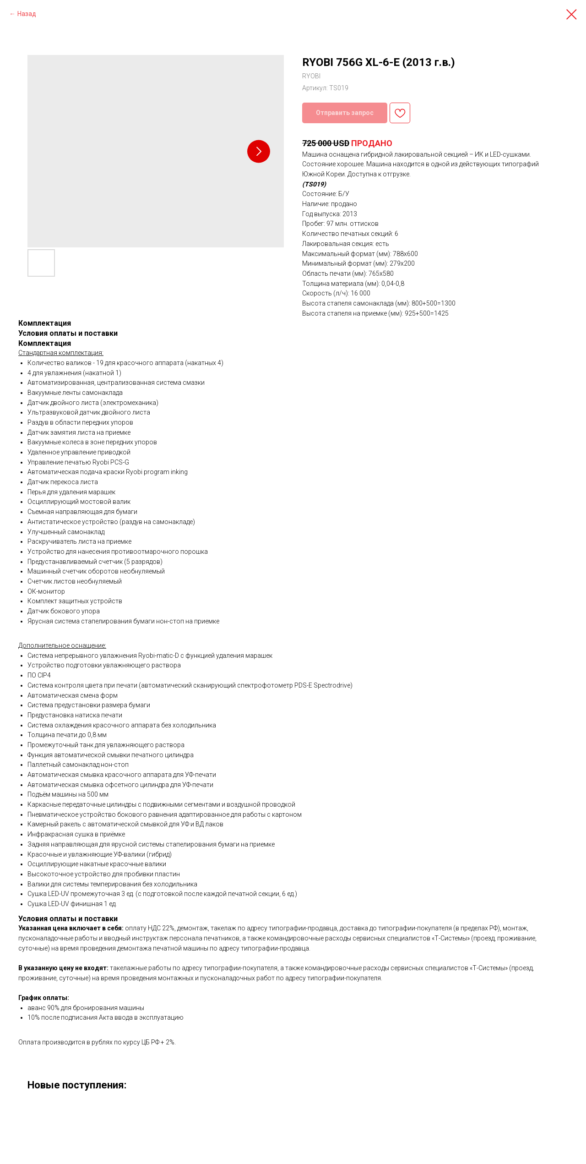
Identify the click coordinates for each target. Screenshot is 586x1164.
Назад (26, 13)
